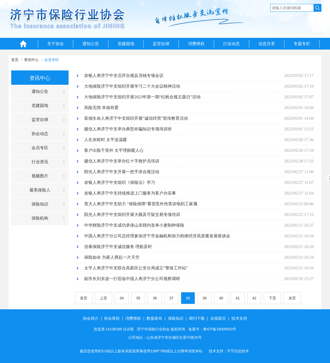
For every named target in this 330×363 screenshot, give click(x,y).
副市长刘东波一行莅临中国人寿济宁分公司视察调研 (132, 278)
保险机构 (40, 218)
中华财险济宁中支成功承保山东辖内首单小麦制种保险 (134, 225)
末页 (292, 298)
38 (188, 298)
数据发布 (154, 318)
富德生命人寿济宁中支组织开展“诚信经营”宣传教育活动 (136, 118)
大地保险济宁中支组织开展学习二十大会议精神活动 (132, 86)
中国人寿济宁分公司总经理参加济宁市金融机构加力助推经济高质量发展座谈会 (157, 236)
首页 (15, 60)
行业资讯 (40, 162)
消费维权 (196, 43)
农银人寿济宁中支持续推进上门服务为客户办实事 (130, 193)
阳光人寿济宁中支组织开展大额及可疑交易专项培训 (132, 214)
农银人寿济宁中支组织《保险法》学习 (119, 182)
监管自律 (161, 43)
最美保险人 (39, 190)
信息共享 (266, 43)
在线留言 (218, 318)
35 (138, 298)
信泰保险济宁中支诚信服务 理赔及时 (118, 246)
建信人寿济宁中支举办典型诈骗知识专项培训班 (128, 129)
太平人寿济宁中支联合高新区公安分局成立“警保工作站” (136, 268)
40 (221, 298)
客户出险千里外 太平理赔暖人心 (114, 150)
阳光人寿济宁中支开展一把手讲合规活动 (121, 172)
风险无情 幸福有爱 (101, 107)
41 (238, 298)
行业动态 (231, 43)
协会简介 (91, 318)
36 (155, 298)
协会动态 (40, 133)
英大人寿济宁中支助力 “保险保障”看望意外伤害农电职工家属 (140, 204)
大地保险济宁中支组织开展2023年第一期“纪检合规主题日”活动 (142, 97)
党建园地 (126, 43)
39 (205, 298)
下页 (272, 298)
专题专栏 (302, 43)
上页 (103, 298)
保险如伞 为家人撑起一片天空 (111, 257)
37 (171, 298)
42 (254, 298)
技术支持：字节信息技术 (229, 351)
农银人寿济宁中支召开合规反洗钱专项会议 (123, 75)
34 (122, 298)
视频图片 (40, 176)
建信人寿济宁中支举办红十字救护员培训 (121, 161)
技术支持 (239, 318)
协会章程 (112, 318)
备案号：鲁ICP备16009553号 (212, 329)
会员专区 (51, 60)
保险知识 (40, 204)
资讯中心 (31, 60)
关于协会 (55, 43)
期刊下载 (197, 318)
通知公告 (90, 43)
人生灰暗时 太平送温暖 (105, 139)
